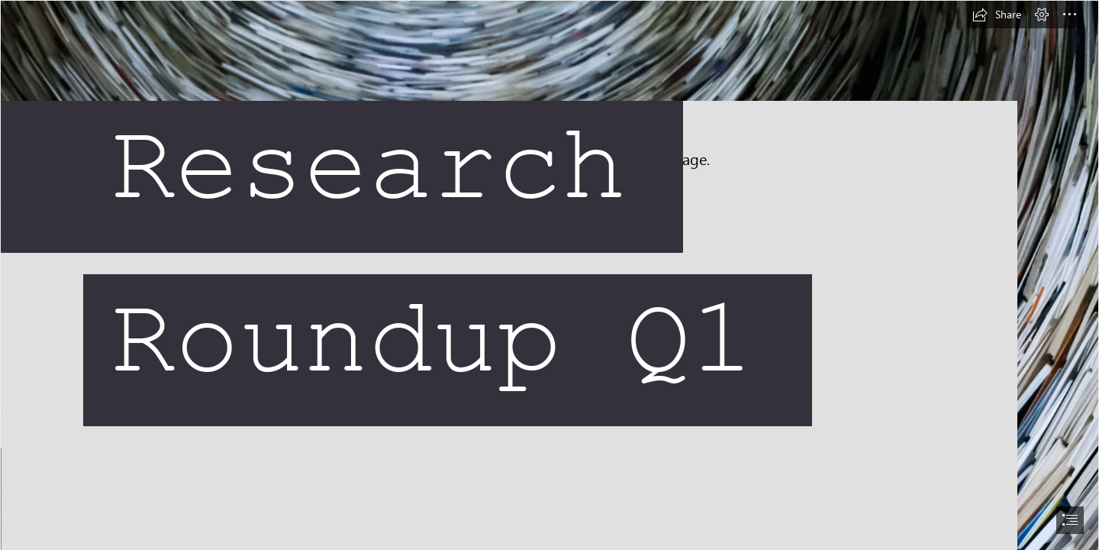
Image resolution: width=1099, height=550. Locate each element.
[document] (549, 275)
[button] (996, 14)
